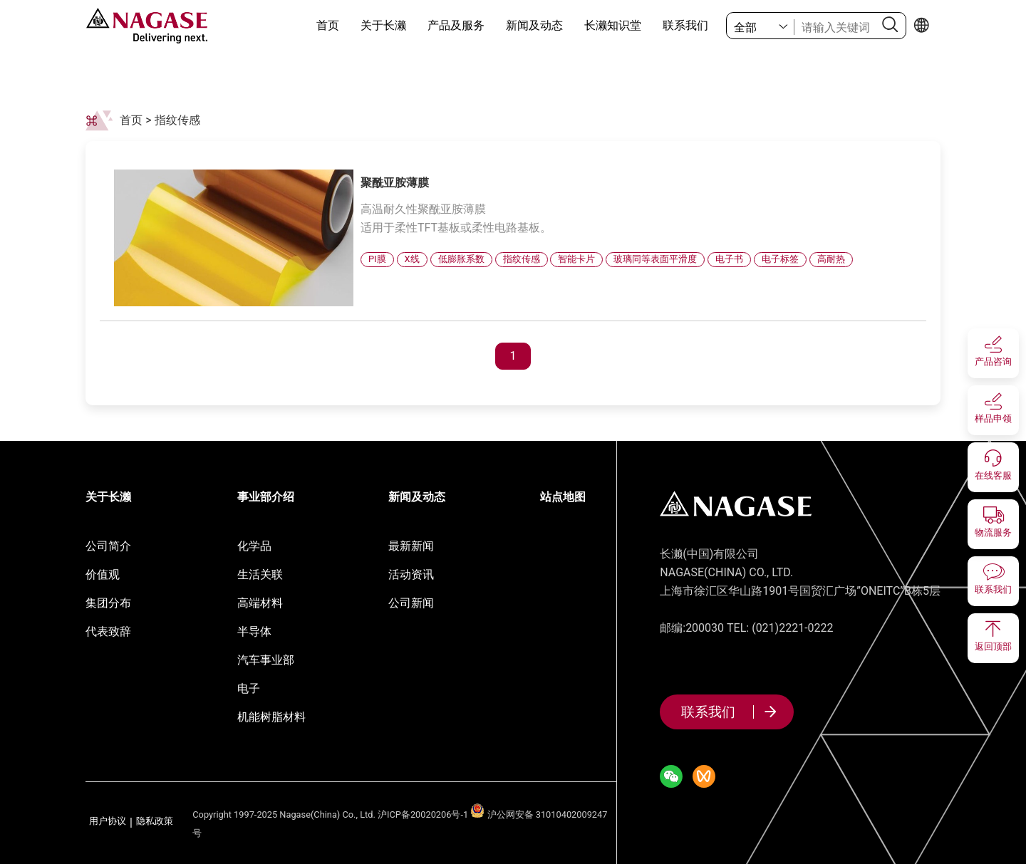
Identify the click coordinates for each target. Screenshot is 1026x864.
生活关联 (260, 574)
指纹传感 (177, 120)
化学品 (254, 546)
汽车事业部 (265, 660)
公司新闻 (411, 603)
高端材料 (260, 603)
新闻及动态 (534, 25)
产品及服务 (456, 25)
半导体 (254, 631)
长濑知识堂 (612, 25)
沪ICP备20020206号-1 (423, 814)
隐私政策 (154, 821)
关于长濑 (383, 25)
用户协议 (107, 821)
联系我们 (685, 25)
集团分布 (108, 603)
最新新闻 (411, 546)
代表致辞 (108, 631)
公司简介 (108, 546)
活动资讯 (411, 574)
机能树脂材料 (271, 717)
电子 (248, 688)
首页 (327, 25)
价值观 (103, 574)
